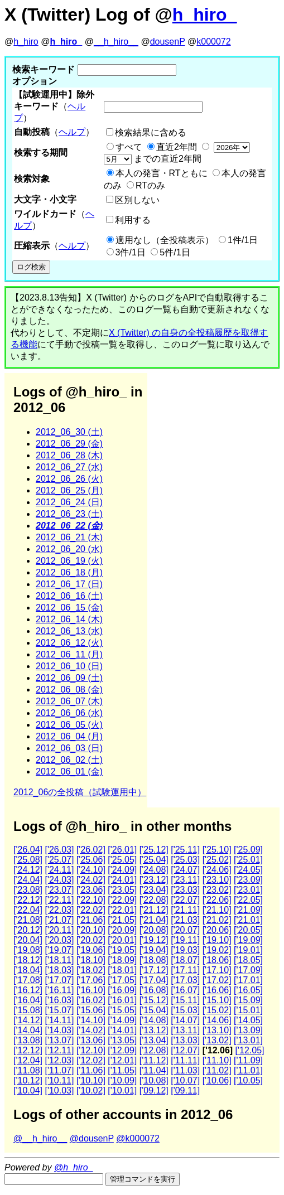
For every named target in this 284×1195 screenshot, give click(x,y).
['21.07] (59, 920)
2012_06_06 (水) (69, 713)
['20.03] (59, 940)
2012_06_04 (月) (69, 736)
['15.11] (185, 1000)
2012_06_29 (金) (69, 443)
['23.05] (122, 889)
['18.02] (90, 970)
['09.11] (185, 1090)
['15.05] (122, 1010)
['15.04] (154, 1010)
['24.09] (122, 869)
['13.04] (154, 1040)
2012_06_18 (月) (69, 572)
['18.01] (122, 970)
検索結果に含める (150, 132)
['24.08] (154, 869)
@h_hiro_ (73, 1167)
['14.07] (185, 1020)
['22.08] (154, 899)
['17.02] (217, 980)
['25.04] (154, 859)
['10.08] (154, 1080)
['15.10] (217, 1000)
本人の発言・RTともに (161, 173)
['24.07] (185, 869)
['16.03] (59, 1000)
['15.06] (90, 1010)
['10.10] (90, 1080)
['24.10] (90, 869)
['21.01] (248, 920)
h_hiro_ (204, 14)
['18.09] (122, 960)
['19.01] (248, 950)
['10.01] (122, 1090)
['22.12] (27, 899)
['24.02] (90, 879)
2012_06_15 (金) (69, 607)
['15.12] (154, 1000)
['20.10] (90, 930)
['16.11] (59, 990)
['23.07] (59, 889)
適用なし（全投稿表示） (164, 240)
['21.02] (217, 920)
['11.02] (217, 1070)
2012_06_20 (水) (69, 549)
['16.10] (90, 990)
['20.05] (248, 930)
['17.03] (185, 980)
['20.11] (59, 930)
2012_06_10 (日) (69, 666)
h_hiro (25, 41)
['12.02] (90, 1060)
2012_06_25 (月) (69, 490)
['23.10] (217, 879)
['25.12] (154, 849)
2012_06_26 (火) (69, 478)
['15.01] (248, 1010)
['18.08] (154, 960)
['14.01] (122, 1030)
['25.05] (122, 859)
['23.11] (185, 879)
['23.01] (248, 889)
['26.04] (27, 849)
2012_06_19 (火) (69, 560)
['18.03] (59, 970)
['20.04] (27, 940)
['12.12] (27, 1050)
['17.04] (154, 980)
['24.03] (59, 879)
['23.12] (154, 879)
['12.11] (59, 1050)
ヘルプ (72, 132)
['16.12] (27, 990)
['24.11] (59, 869)
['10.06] (217, 1080)
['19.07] (59, 950)
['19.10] (217, 940)
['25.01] (248, 859)
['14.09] (122, 1020)
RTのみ (150, 185)
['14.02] (90, 1030)
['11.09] (248, 1060)
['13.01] (248, 1040)
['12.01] (122, 1060)
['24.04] (27, 879)
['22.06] (217, 899)
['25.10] (217, 849)
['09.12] (154, 1090)
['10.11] (59, 1080)
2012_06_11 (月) (69, 654)
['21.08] (27, 920)
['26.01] (122, 849)
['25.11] (185, 849)
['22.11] (59, 899)
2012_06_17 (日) (69, 584)
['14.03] (59, 1030)
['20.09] (122, 930)
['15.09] (248, 1000)
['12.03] (59, 1060)
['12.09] (122, 1050)
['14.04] (27, 1030)
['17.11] (185, 970)
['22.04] (27, 910)
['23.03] (185, 889)
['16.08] (154, 990)
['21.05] (122, 920)
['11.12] (154, 1060)
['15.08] (27, 1010)
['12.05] (249, 1050)
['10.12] (27, 1080)
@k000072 (138, 1138)
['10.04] (27, 1090)
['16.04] (27, 1000)
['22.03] (59, 910)
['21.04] (154, 920)
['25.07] (59, 859)
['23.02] (217, 889)
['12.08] (154, 1050)
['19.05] (122, 950)
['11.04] (154, 1070)
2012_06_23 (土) (69, 514)
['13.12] (154, 1030)
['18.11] (59, 960)
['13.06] (90, 1040)
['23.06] (90, 889)
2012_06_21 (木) (69, 537)
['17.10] (217, 970)
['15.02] (217, 1010)
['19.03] (185, 950)
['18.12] (27, 960)
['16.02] (90, 1000)
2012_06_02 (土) (69, 760)
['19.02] (217, 950)
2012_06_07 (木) (69, 701)
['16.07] (185, 990)
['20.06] (217, 930)
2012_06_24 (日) (69, 502)
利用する (133, 220)
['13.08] (27, 1040)
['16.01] (122, 1000)
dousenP (167, 41)
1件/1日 (243, 240)
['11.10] (217, 1060)
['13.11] (185, 1030)
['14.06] (217, 1020)
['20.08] (154, 930)
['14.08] (154, 1020)
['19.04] (154, 950)
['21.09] (248, 910)
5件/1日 (175, 252)
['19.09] (248, 940)
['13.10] (217, 1030)
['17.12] (154, 970)
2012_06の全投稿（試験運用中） (79, 792)
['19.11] (185, 940)
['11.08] (27, 1070)
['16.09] (122, 990)
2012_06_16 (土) (69, 596)
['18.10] (90, 960)
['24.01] (122, 879)
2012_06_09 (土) (69, 678)
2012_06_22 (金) (69, 525)
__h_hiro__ (116, 41)
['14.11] (59, 1020)
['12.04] (27, 1060)
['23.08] (27, 889)
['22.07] (185, 899)
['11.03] (185, 1070)
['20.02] (90, 940)
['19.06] (90, 950)
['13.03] (185, 1040)
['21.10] (217, 910)
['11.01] (248, 1070)
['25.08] (27, 859)
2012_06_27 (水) (69, 467)
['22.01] (122, 910)
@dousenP (92, 1138)
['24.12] (27, 869)
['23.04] (154, 889)
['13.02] (217, 1040)
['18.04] (27, 970)
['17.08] (27, 980)
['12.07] (185, 1050)
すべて (128, 147)
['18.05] (248, 960)
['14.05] (248, 1020)
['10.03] (59, 1090)
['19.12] (154, 940)
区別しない (137, 200)
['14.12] (27, 1020)
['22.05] (248, 899)
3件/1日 (130, 252)
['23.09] (248, 879)
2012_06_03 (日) (69, 748)
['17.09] (248, 970)
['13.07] (59, 1040)
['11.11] (185, 1060)
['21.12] (154, 910)
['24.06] (217, 869)
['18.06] (217, 960)
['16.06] (217, 990)
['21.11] (185, 910)
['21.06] (90, 920)
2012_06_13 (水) (69, 631)
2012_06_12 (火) (69, 642)
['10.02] (90, 1090)
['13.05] (122, 1040)
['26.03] (59, 849)
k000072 (213, 41)
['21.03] (185, 920)
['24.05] (248, 869)
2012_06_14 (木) (69, 619)
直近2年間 (176, 147)
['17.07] (59, 980)
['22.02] (90, 910)
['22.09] (122, 899)
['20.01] (122, 940)
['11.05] (122, 1070)
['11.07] (59, 1070)
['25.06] (90, 859)
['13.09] (248, 1030)
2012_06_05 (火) (69, 724)
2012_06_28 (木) (69, 455)
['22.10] (90, 899)
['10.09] (122, 1080)
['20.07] (185, 930)
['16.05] (248, 990)
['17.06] (90, 980)
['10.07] (185, 1080)
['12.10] (90, 1050)
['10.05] (248, 1080)
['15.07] (59, 1010)
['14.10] (90, 1020)
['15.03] (185, 1010)
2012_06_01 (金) (69, 771)
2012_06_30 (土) (69, 432)
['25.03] (185, 859)
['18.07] (185, 960)
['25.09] (248, 849)
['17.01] (248, 980)
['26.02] (90, 849)
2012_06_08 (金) (69, 689)
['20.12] (27, 930)
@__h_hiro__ (40, 1138)
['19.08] (27, 950)
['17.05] (122, 980)
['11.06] (90, 1070)
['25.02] (217, 859)
